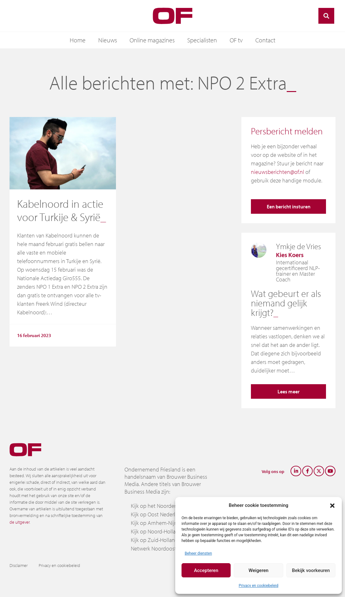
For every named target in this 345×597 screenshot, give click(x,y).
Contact (265, 40)
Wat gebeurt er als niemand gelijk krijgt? (286, 302)
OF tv (236, 40)
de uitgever (19, 522)
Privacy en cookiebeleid (258, 585)
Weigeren (259, 570)
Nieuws (107, 40)
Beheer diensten (198, 553)
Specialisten (202, 40)
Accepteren (206, 570)
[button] (332, 505)
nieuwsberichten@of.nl (277, 171)
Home (78, 40)
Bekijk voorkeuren (311, 570)
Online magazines (152, 40)
